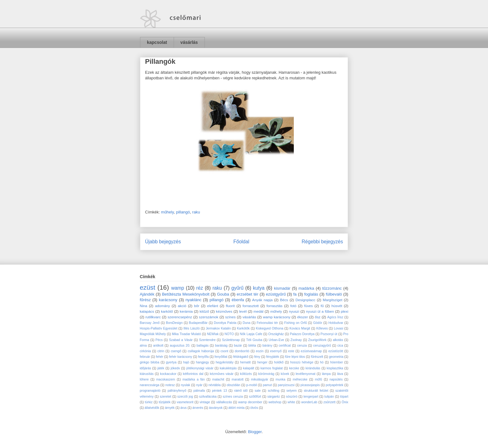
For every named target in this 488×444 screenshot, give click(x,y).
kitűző (204, 311)
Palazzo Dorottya (302, 334)
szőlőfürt (255, 396)
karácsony (168, 299)
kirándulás (313, 368)
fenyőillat (220, 356)
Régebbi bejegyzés (322, 241)
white (291, 402)
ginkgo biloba (149, 362)
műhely (167, 212)
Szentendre (207, 340)
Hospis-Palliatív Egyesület (158, 328)
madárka (306, 288)
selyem (291, 390)
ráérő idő (240, 390)
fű (322, 306)
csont (224, 351)
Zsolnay (296, 340)
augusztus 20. (180, 345)
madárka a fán (193, 379)
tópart (344, 396)
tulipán (329, 396)
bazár (238, 345)
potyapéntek (335, 385)
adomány (162, 306)
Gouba (223, 294)
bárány (267, 345)
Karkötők (243, 328)
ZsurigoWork (317, 340)
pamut (267, 385)
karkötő (167, 311)
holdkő (279, 362)
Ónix (345, 402)
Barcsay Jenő (150, 323)
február (145, 356)
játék (160, 368)
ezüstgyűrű (276, 294)
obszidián (233, 385)
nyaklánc (193, 299)
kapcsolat (157, 42)
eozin (260, 351)
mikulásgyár (259, 379)
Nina (143, 306)
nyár (199, 385)
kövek (285, 374)
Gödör (317, 323)
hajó (186, 362)
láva (340, 374)
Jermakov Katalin (218, 328)
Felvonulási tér (267, 323)
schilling (273, 390)
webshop (275, 402)
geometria (336, 356)
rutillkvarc (153, 317)
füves (308, 306)
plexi (344, 311)
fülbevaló (334, 294)
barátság (221, 345)
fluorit (230, 306)
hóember (336, 362)
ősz (317, 317)
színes (230, 317)
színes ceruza (233, 396)
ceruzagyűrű (322, 345)
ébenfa (238, 299)
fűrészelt (317, 356)
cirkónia (145, 351)
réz (199, 288)
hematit (245, 362)
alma (143, 345)
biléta (252, 345)
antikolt (158, 345)
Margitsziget (332, 300)
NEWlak (213, 334)
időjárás (145, 368)
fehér (159, 356)
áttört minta (236, 407)
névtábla (215, 385)
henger (262, 362)
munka (280, 379)
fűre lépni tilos (295, 356)
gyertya (171, 362)
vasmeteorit (185, 402)
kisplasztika (334, 368)
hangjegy (202, 362)
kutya (259, 288)
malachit (218, 379)
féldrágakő (240, 356)
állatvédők (152, 407)
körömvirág (266, 374)
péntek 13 (219, 390)
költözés (246, 374)
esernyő (276, 351)
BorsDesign (174, 323)
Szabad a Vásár (181, 340)
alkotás (338, 340)
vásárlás (189, 42)
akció (182, 306)
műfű (318, 379)
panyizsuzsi (286, 385)
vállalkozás (224, 402)
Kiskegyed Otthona (269, 328)
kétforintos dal (193, 374)
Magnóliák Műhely (153, 334)
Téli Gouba (254, 340)
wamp (177, 288)
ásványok (216, 407)
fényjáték (272, 356)
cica (340, 345)
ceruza (302, 345)
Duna (247, 323)
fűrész (145, 299)
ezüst (147, 287)
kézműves (224, 311)
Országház (276, 334)
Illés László (191, 328)
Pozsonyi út (329, 334)
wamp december (250, 402)
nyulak (185, 385)
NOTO (229, 334)
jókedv (175, 368)
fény (257, 356)
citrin (160, 351)
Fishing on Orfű (295, 323)
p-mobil (251, 385)
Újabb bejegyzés (163, 241)
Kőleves (322, 328)
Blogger (255, 431)
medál (259, 311)
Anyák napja (262, 300)
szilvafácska (208, 396)
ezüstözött (335, 351)
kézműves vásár (221, 374)
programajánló (150, 390)
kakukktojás (228, 368)
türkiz (148, 402)
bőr (196, 306)
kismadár (282, 288)
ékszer (302, 317)
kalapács (147, 311)
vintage (204, 402)
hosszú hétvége (301, 362)
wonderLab (309, 402)
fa (295, 294)
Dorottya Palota (225, 323)
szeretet (165, 396)
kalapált (248, 368)
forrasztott (250, 306)
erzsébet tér (247, 294)
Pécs (159, 340)
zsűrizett (329, 402)
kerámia (186, 311)
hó (322, 362)
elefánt (212, 306)
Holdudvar (335, 323)
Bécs (284, 300)
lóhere (144, 379)
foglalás (311, 294)
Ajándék (147, 294)
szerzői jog (185, 396)
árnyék (170, 407)
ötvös (254, 407)
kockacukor (168, 374)
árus (184, 407)
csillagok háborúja (201, 351)
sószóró (291, 396)
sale (257, 390)
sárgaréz (273, 396)
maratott (237, 379)
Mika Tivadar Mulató (186, 334)
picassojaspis (310, 385)
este (291, 351)
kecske (294, 368)
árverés (197, 407)
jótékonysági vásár (200, 368)
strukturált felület (316, 390)
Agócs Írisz (335, 317)
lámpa (326, 374)
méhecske (300, 379)
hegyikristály (224, 362)
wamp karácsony (276, 317)
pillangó (183, 212)
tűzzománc (332, 288)
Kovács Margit (299, 328)
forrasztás (274, 306)
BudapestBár (198, 323)
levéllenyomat (306, 374)
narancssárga (149, 385)
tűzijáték (165, 402)
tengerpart (310, 396)
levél (242, 311)
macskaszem (165, 379)
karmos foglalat (271, 368)
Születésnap (231, 340)
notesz (170, 385)
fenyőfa (203, 356)
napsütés (336, 379)
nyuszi (294, 311)
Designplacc (306, 300)
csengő (176, 351)
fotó (293, 306)
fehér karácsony (180, 356)
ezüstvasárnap (311, 351)
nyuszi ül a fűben (320, 311)
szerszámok (208, 317)
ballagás (203, 345)
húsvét (336, 306)
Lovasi (338, 328)
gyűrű (237, 288)
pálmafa (199, 390)
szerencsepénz (179, 317)
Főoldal (241, 241)
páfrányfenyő (176, 390)
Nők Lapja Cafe (251, 334)
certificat (285, 345)
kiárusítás (146, 374)
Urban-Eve (276, 340)
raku (196, 212)
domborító (242, 351)
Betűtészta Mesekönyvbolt (185, 294)
